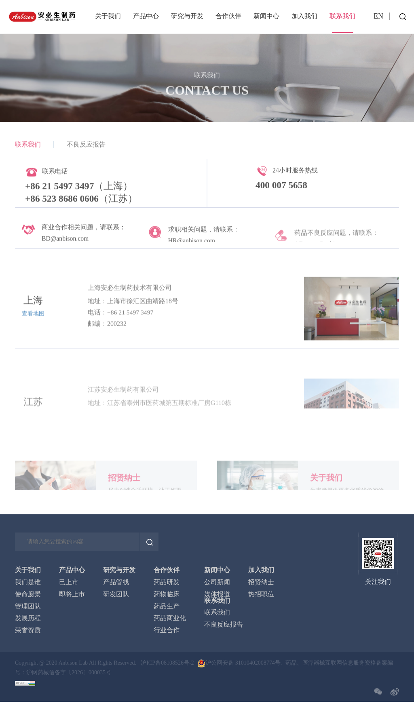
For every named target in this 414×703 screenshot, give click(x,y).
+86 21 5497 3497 (130, 358)
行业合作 (167, 631)
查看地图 (33, 360)
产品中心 (146, 16)
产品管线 (116, 582)
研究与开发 (187, 16)
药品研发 (167, 582)
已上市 (68, 582)
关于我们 (108, 16)
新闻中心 (266, 16)
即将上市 (72, 594)
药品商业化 (170, 619)
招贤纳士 (261, 582)
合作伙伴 (228, 16)
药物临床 (167, 594)
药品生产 (167, 607)
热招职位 (261, 594)
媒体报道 (217, 594)
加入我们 (304, 16)
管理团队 (28, 607)
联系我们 (342, 16)
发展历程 (28, 619)
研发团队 (116, 594)
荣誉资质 (28, 631)
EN (378, 16)
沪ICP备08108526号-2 (166, 664)
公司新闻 (217, 582)
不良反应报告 (86, 148)
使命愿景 (28, 594)
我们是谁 (28, 582)
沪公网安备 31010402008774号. (243, 664)
